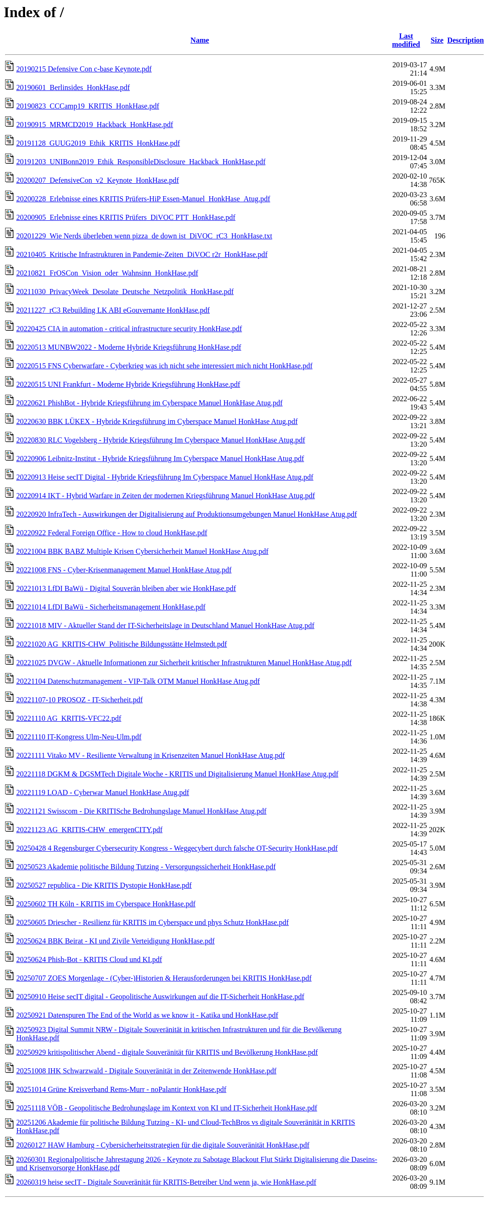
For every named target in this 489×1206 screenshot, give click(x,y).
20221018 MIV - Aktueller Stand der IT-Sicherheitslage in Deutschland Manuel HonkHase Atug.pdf (165, 625)
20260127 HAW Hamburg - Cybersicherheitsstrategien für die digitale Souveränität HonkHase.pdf (162, 1145)
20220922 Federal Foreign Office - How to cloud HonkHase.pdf (111, 533)
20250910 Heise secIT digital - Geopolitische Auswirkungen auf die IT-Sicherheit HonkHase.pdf (160, 997)
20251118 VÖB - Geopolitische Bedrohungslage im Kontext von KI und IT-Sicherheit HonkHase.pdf (166, 1108)
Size (437, 40)
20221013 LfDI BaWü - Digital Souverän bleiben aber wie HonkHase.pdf (126, 588)
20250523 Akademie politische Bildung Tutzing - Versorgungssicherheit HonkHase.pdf (146, 867)
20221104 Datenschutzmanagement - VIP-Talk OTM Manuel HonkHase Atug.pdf (138, 681)
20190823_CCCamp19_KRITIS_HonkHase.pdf (87, 106)
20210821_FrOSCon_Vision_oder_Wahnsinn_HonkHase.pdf (107, 273)
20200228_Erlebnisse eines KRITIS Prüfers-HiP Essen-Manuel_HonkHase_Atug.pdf (143, 199)
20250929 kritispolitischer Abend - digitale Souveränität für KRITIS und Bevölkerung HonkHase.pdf (167, 1052)
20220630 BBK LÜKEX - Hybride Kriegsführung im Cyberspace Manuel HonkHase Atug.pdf (157, 421)
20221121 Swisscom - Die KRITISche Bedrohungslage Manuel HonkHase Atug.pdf (141, 811)
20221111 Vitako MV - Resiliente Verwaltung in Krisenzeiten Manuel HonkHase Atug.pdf (150, 755)
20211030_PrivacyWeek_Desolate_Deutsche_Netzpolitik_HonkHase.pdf (125, 291)
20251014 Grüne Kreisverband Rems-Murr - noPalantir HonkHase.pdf (121, 1089)
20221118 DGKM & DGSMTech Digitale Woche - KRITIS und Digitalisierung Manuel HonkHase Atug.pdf (177, 774)
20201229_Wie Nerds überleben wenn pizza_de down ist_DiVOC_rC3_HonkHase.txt (144, 236)
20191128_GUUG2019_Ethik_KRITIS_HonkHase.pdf (98, 143)
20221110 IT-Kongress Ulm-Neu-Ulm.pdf (79, 737)
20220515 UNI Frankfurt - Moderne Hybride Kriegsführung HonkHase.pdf (128, 384)
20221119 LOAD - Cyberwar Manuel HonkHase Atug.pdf (102, 792)
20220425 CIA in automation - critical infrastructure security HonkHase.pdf (129, 329)
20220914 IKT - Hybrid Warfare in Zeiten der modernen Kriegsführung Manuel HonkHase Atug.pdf (165, 496)
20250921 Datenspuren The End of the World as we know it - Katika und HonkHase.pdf (147, 1015)
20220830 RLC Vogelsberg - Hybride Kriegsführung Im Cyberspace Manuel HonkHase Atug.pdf (160, 440)
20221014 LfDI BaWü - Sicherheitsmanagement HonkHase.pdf (111, 607)
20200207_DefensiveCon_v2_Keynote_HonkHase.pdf (97, 180)
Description (465, 40)
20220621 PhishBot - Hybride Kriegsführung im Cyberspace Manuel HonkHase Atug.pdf (149, 403)
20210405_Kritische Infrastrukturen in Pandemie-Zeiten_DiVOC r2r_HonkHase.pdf (142, 254)
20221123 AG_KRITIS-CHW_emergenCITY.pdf (89, 830)
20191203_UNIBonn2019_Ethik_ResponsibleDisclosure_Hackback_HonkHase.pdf (140, 162)
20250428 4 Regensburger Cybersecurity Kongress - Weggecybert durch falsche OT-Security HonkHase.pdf (177, 848)
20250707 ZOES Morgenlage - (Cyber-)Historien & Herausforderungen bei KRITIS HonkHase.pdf (164, 978)
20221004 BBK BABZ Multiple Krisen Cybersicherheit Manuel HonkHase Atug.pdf (142, 551)
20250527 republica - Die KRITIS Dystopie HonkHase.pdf (104, 885)
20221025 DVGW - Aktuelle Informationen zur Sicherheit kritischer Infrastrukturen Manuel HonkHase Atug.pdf (184, 663)
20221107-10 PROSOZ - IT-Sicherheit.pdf (79, 700)
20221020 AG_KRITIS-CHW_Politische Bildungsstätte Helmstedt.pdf (121, 644)
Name (200, 40)
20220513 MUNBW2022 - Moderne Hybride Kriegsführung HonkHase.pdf (128, 347)
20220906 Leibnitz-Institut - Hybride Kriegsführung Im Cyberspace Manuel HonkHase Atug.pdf (160, 458)
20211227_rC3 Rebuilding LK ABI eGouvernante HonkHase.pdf (113, 310)
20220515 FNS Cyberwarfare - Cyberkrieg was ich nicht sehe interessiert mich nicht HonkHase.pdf (164, 366)
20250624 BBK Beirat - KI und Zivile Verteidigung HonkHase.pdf (115, 941)
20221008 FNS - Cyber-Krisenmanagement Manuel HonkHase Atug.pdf (124, 570)
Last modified (406, 40)
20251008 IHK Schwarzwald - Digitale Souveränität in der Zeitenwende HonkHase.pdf (146, 1071)
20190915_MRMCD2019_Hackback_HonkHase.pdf (94, 124)
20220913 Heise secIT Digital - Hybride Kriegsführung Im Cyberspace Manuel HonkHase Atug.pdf (164, 477)
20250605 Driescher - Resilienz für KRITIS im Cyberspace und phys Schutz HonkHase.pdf (152, 922)
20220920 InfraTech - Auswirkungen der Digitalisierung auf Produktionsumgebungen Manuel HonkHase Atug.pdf (186, 514)
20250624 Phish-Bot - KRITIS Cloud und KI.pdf (89, 959)
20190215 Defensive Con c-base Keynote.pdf (84, 69)
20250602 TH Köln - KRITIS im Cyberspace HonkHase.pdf (105, 904)
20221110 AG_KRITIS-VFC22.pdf (68, 718)
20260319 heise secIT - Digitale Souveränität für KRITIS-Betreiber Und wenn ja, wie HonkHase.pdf (166, 1182)
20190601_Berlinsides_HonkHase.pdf (73, 87)
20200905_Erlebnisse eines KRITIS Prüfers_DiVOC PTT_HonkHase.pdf (125, 217)
